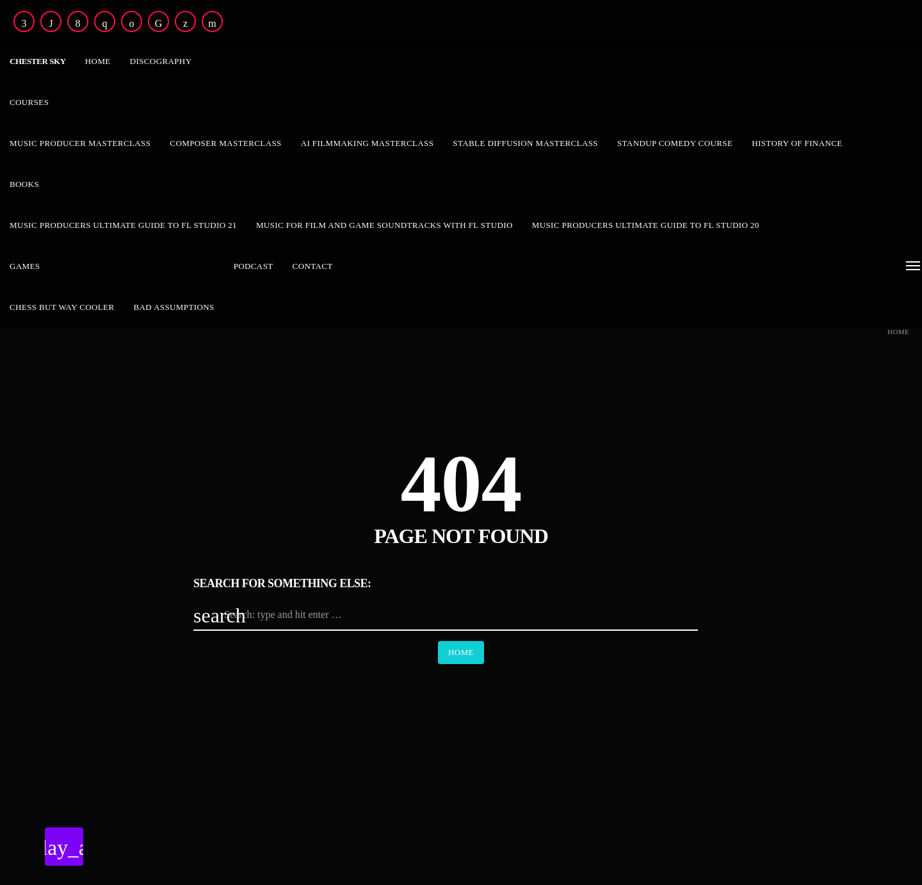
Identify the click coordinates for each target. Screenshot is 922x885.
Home (898, 332)
